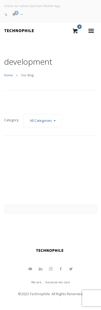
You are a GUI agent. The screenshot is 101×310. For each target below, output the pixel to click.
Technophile (40, 293)
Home (8, 75)
